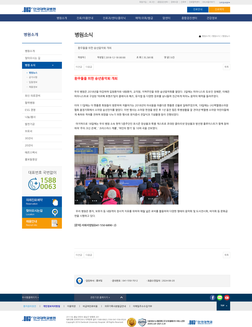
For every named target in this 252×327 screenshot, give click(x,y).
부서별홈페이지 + (30, 297)
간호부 (183, 2)
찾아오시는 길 (32, 58)
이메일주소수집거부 (142, 306)
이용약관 (71, 306)
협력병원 (30, 102)
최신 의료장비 (32, 95)
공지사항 (33, 77)
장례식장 (174, 2)
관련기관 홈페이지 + (100, 297)
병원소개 (62, 18)
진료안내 (197, 9)
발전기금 (30, 124)
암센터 (167, 18)
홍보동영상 (31, 159)
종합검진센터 (162, 2)
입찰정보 (33, 82)
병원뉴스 (33, 73)
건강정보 (212, 18)
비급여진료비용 (90, 306)
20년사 (29, 145)
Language (224, 2)
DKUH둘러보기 (208, 2)
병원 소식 (30, 65)
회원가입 (142, 2)
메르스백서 (31, 152)
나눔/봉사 (30, 117)
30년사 (29, 138)
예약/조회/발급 (144, 18)
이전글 (79, 67)
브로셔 (28, 131)
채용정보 (33, 87)
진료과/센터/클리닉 (114, 18)
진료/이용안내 (84, 18)
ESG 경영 (30, 110)
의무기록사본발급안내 (115, 306)
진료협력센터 (194, 2)
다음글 (89, 67)
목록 (226, 67)
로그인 (152, 2)
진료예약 (219, 9)
